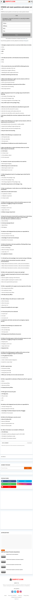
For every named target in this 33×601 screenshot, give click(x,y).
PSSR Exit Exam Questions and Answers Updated (14, 559)
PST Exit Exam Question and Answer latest (13, 564)
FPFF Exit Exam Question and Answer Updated (14, 569)
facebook (9, 481)
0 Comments (29, 442)
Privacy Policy (26, 595)
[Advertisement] (16, 500)
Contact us (20, 595)
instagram (25, 484)
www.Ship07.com (24, 38)
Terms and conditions (12, 595)
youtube (9, 486)
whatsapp (9, 484)
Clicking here (25, 40)
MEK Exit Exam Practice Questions (12, 554)
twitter (25, 481)
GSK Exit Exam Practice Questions (10, 552)
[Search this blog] (12, 468)
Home (5, 595)
